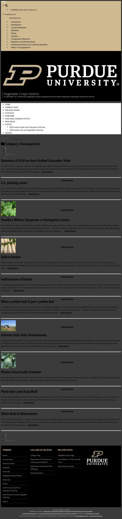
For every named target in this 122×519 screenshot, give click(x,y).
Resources (10, 121)
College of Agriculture (109, 58)
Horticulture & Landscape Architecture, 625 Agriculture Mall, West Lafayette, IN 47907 (68, 511)
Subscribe (9, 115)
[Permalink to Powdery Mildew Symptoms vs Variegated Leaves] (61, 208)
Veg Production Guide (66, 466)
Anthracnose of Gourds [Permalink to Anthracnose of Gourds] (16, 279)
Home (7, 104)
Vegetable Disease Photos (17, 118)
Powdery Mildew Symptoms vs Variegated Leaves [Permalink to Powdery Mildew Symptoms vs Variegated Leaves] (35, 219)
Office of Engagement (20, 47)
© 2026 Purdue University (29, 513)
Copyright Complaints (71, 513)
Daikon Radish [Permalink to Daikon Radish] (11, 256)
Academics (16, 21)
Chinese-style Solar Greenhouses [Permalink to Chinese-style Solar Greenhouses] (24, 334)
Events (8, 124)
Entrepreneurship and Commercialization (29, 44)
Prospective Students (20, 38)
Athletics (15, 30)
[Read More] (47, 171)
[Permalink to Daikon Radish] (61, 246)
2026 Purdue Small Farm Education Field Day (27, 127)
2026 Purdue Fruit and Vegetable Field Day (26, 130)
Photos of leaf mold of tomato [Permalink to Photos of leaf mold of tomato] (21, 371)
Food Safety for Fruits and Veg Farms (69, 460)
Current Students (18, 27)
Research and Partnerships (23, 41)
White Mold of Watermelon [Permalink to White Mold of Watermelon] (19, 413)
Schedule (9, 113)
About (13, 33)
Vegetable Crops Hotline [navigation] (21, 94)
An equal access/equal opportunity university (50, 513)
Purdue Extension (107, 61)
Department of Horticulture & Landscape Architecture (40, 460)
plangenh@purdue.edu (81, 516)
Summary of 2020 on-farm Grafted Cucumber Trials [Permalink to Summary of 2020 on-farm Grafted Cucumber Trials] (36, 160)
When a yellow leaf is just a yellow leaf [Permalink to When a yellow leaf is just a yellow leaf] (27, 301)
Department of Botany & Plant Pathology (41, 467)
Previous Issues (12, 110)
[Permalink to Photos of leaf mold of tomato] (61, 360)
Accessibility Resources (96, 516)
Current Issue (11, 107)
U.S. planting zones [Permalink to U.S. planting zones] (14, 182)
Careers (14, 35)
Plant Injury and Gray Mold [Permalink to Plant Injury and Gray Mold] (19, 391)
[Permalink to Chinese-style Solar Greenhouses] (61, 325)
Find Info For (10, 14)
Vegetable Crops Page (66, 455)
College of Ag (35, 455)
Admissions (16, 24)
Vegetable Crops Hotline (93, 513)
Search (8, 132)
